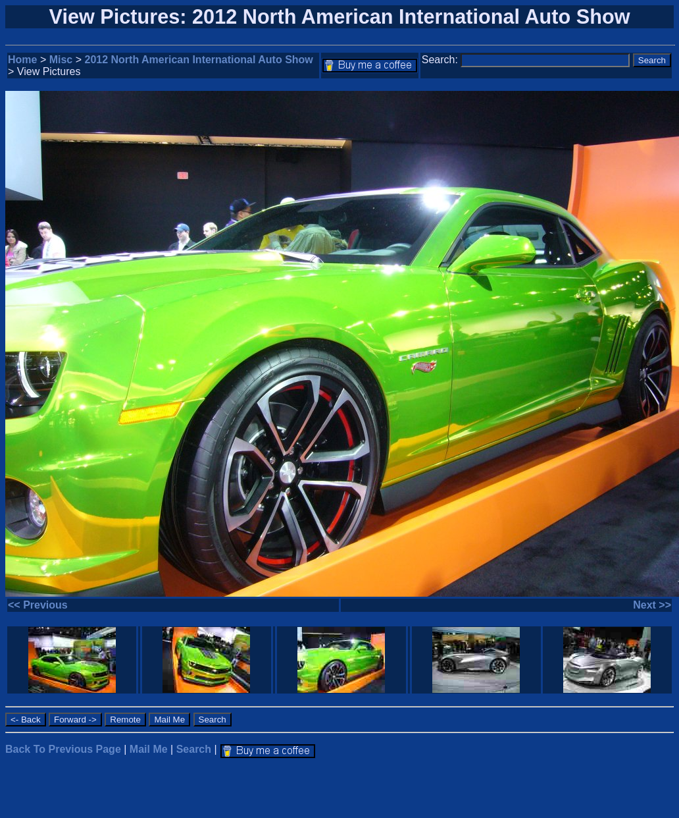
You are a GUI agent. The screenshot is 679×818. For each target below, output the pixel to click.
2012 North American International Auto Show (199, 59)
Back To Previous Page (63, 749)
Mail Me (149, 749)
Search (193, 749)
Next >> (652, 605)
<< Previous (38, 605)
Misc (61, 59)
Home (22, 59)
